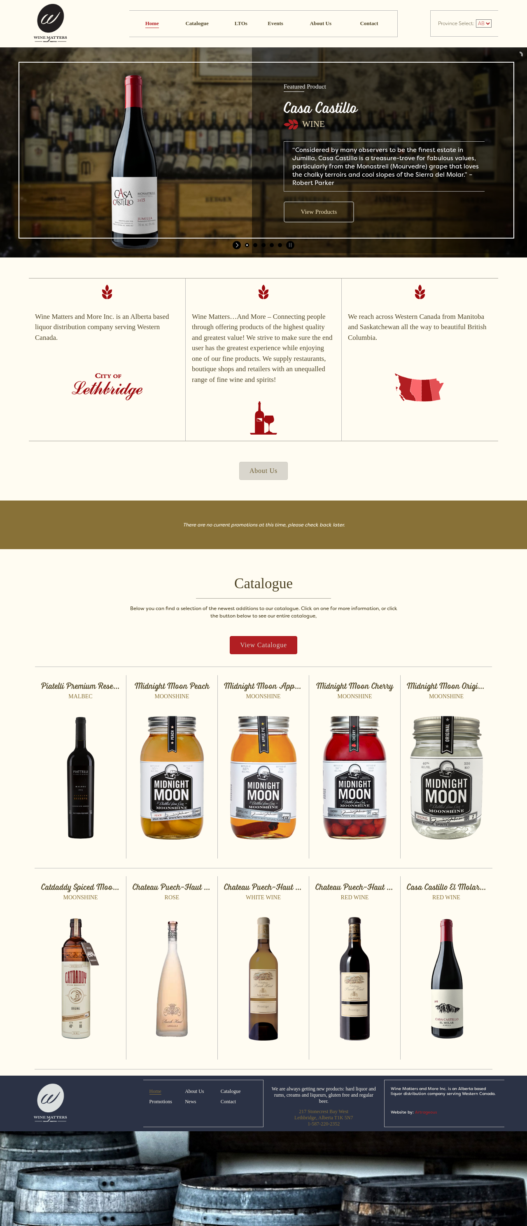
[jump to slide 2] (255, 245)
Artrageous (426, 1112)
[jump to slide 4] (272, 245)
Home (152, 23)
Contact (369, 23)
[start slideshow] (238, 245)
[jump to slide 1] (247, 245)
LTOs (241, 23)
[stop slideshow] (289, 245)
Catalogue (196, 23)
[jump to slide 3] (263, 245)
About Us (320, 23)
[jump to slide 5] (280, 245)
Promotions (160, 1101)
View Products (319, 211)
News (190, 1101)
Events (275, 23)
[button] (263, 471)
